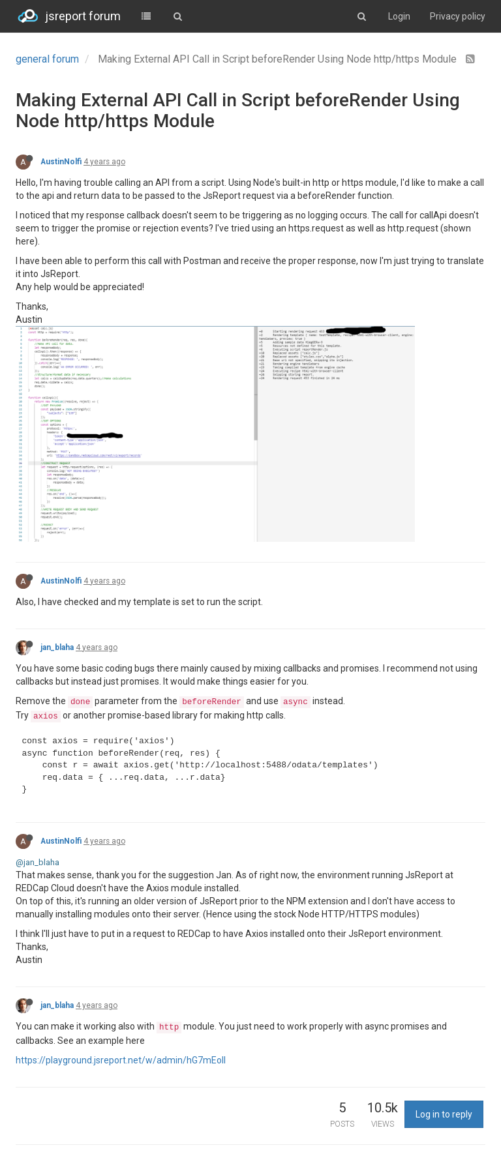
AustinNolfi (61, 161)
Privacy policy (457, 16)
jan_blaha (57, 647)
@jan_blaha (37, 862)
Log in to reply (444, 1114)
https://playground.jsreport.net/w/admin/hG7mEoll (121, 1060)
